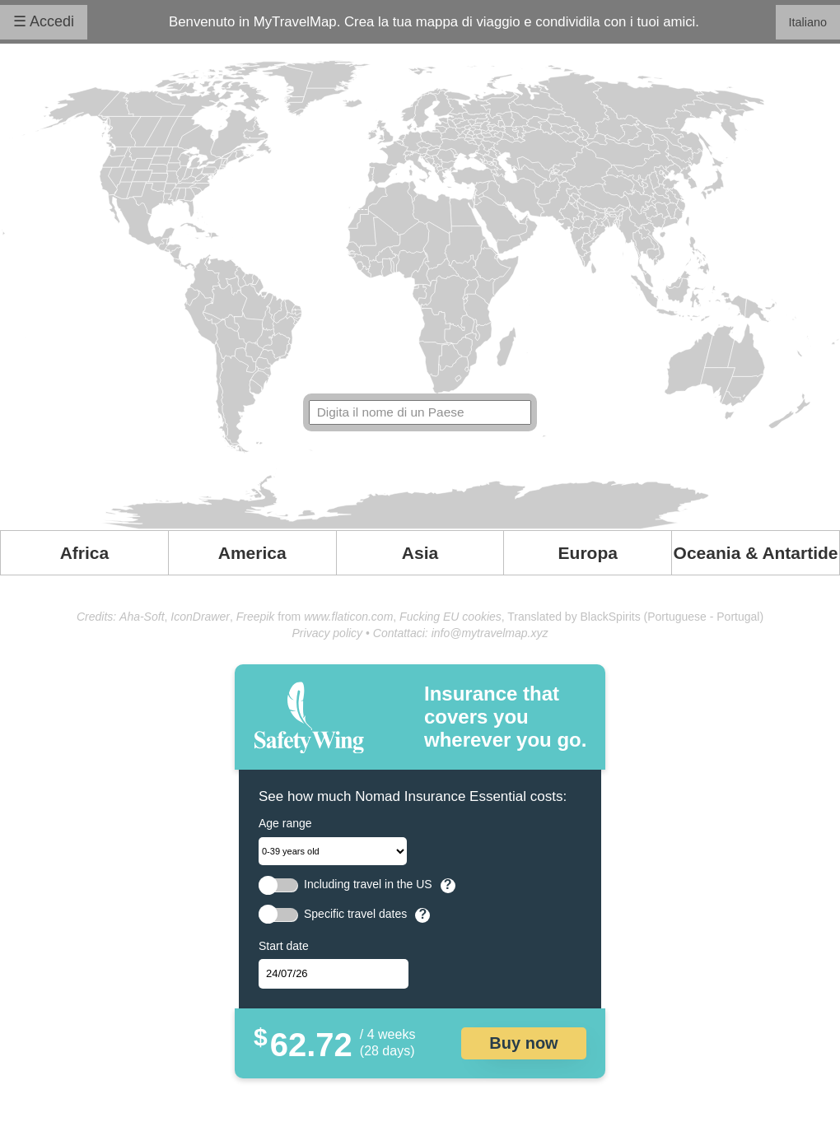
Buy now (523, 1043)
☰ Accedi (43, 21)
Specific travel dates (355, 914)
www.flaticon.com (348, 616)
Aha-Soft (141, 616)
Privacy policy (327, 633)
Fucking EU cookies (450, 616)
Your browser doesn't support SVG (420, 294)
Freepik (255, 616)
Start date (284, 946)
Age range (285, 823)
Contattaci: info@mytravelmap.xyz (460, 633)
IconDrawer (200, 616)
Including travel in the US (368, 884)
